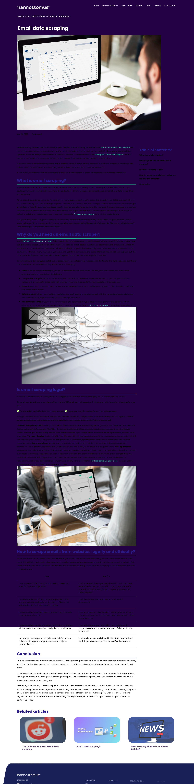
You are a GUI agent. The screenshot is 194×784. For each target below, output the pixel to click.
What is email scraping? (151, 155)
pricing (139, 5)
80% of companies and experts (115, 147)
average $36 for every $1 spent (109, 154)
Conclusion (144, 184)
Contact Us (170, 5)
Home (96, 5)
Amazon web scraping (84, 214)
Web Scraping (39, 16)
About (158, 5)
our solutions (109, 5)
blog (148, 5)
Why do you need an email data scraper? (155, 162)
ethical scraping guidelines (104, 461)
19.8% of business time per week (37, 241)
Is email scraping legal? (151, 169)
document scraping (98, 305)
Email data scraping (60, 16)
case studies (126, 5)
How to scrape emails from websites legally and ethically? (157, 177)
